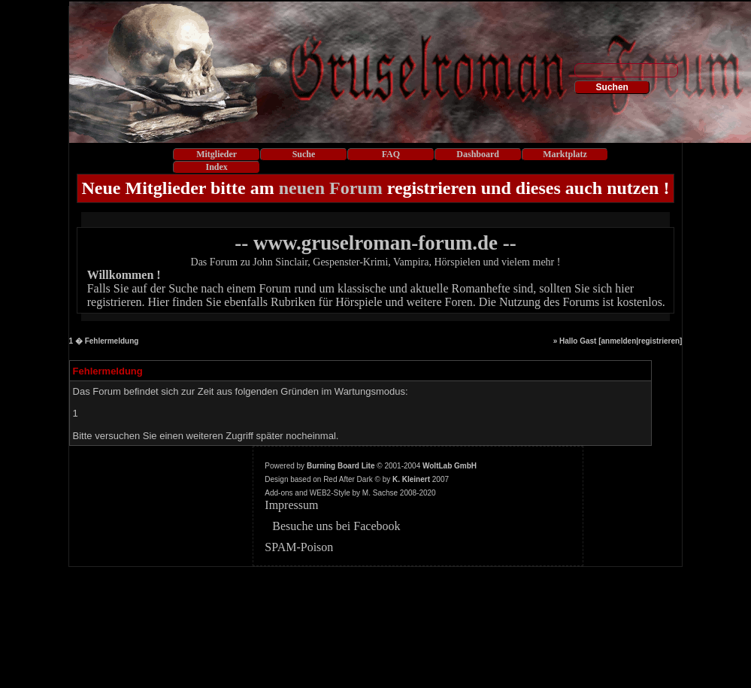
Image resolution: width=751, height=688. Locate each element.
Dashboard (477, 154)
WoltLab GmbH (449, 466)
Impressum (291, 505)
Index (217, 167)
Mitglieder (216, 154)
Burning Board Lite (341, 466)
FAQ (391, 154)
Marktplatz (565, 154)
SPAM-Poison (299, 547)
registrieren (659, 341)
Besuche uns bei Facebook (336, 526)
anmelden (619, 341)
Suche (304, 154)
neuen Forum (331, 188)
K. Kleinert (411, 479)
